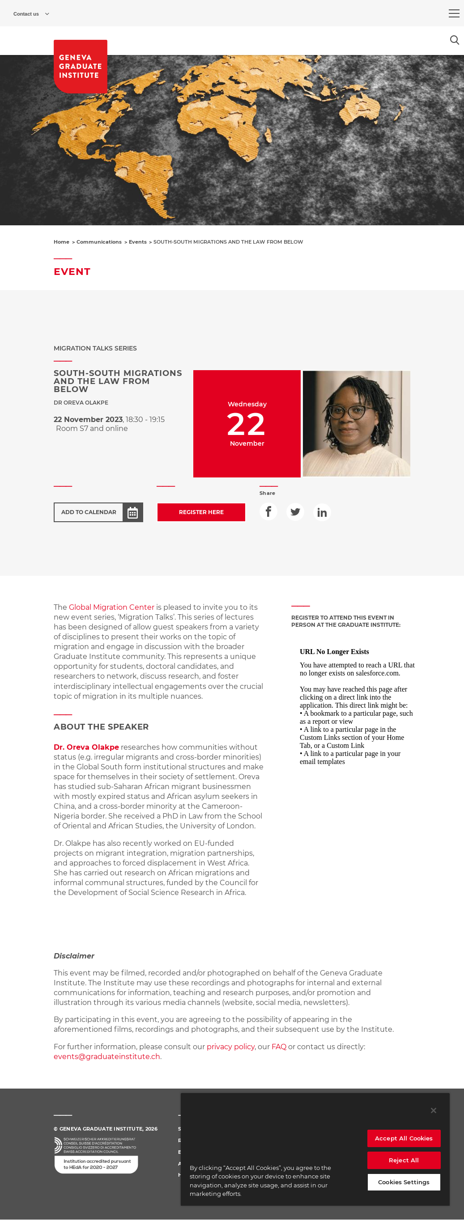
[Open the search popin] (455, 40)
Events (138, 242)
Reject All (404, 1160)
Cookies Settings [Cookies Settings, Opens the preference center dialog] (404, 1182)
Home (61, 242)
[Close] (433, 1110)
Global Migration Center (111, 607)
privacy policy (231, 1047)
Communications (99, 242)
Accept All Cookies (404, 1138)
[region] (315, 1149)
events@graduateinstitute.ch (107, 1056)
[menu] (454, 13)
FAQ (280, 1047)
